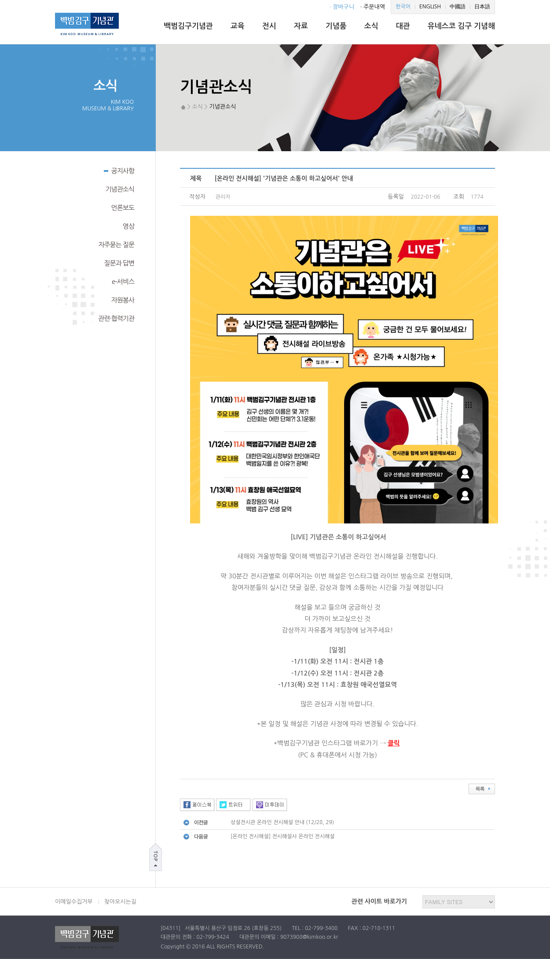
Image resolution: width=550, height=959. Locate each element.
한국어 (403, 6)
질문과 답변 (119, 263)
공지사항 (119, 170)
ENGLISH (430, 6)
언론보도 (122, 207)
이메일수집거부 (74, 902)
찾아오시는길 (120, 902)
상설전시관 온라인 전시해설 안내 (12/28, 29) (282, 822)
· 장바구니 (342, 7)
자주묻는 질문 (116, 244)
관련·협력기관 (116, 318)
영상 (128, 226)
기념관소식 (119, 189)
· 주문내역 (372, 7)
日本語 (482, 6)
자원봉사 (122, 300)
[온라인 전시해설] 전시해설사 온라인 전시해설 (282, 836)
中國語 (458, 6)
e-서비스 (123, 281)
